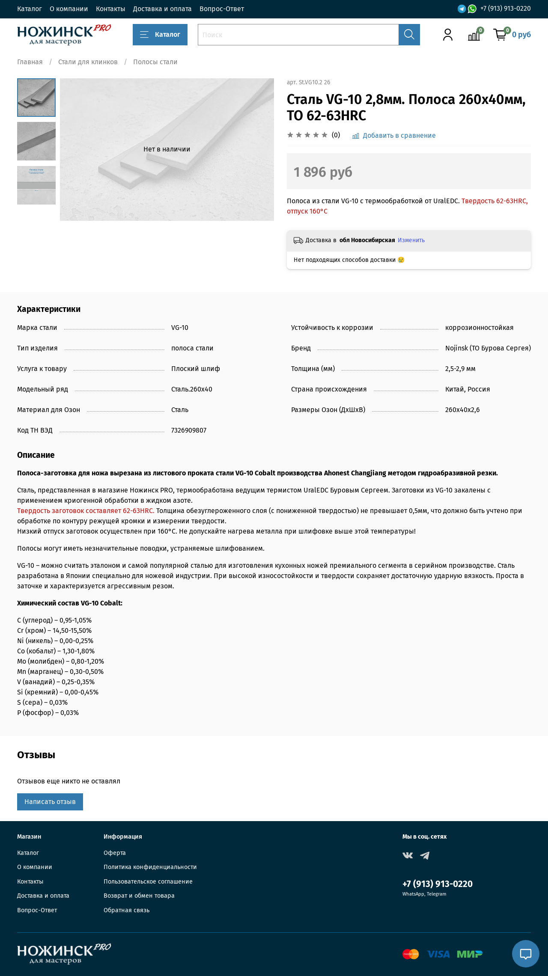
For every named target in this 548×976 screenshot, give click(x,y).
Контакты (110, 9)
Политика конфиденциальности (150, 867)
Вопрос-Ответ (222, 9)
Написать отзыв (50, 802)
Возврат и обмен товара (139, 895)
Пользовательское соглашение (148, 881)
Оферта (115, 853)
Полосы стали (155, 62)
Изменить (411, 240)
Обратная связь (126, 910)
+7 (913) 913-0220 (505, 9)
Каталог (29, 9)
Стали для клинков (88, 62)
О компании (69, 9)
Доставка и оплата (162, 9)
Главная (30, 62)
